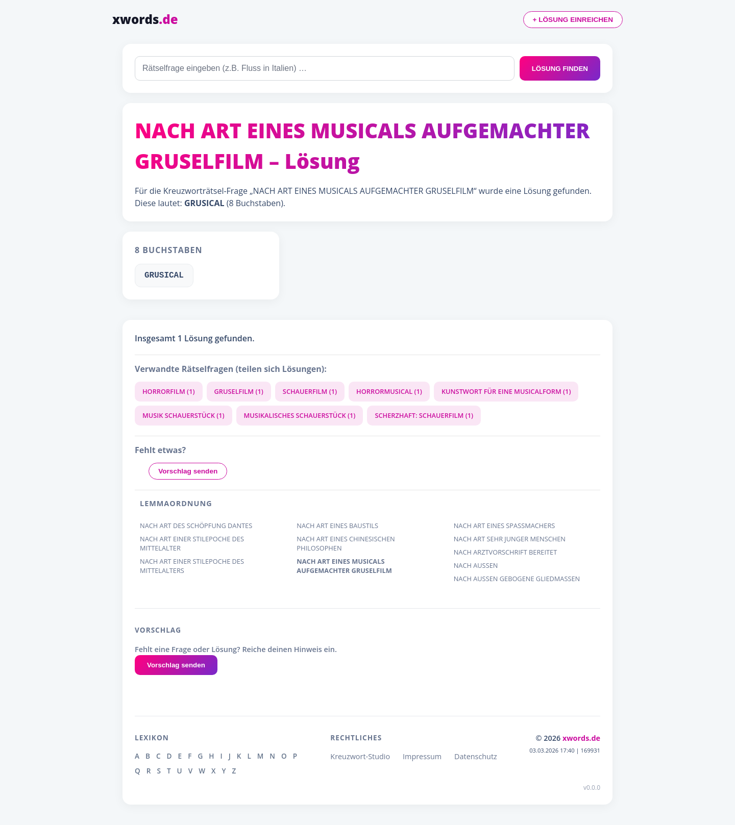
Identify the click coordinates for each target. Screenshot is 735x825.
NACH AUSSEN (476, 565)
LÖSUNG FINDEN (560, 68)
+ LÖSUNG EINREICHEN (573, 19)
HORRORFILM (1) (168, 391)
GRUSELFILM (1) (238, 391)
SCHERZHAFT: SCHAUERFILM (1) (424, 415)
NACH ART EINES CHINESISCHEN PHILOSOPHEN (346, 544)
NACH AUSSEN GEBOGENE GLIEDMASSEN (517, 578)
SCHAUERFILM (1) (310, 391)
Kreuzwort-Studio (360, 756)
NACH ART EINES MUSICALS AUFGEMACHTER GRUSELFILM (344, 566)
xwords (145, 19)
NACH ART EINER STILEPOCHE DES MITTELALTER (192, 544)
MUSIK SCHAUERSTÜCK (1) (183, 415)
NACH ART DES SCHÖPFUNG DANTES (196, 525)
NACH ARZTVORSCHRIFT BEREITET (505, 552)
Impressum (422, 756)
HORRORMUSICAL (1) (389, 391)
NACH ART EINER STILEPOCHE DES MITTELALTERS (192, 566)
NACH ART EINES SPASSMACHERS (504, 525)
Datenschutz (475, 756)
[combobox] (324, 68)
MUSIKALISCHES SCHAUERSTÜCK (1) (300, 415)
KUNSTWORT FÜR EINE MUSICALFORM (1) (506, 391)
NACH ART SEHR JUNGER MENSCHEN (510, 539)
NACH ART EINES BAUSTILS (337, 525)
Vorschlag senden (187, 471)
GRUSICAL (164, 275)
